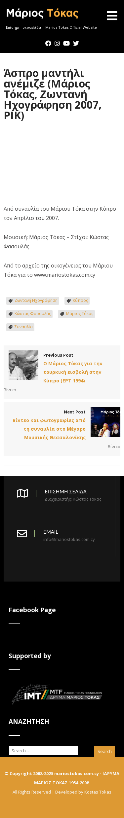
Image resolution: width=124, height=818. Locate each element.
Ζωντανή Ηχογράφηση (36, 300)
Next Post (62, 425)
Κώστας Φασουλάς (33, 313)
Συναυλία (24, 327)
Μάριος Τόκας (79, 313)
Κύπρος (80, 300)
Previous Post (62, 368)
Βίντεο (10, 390)
